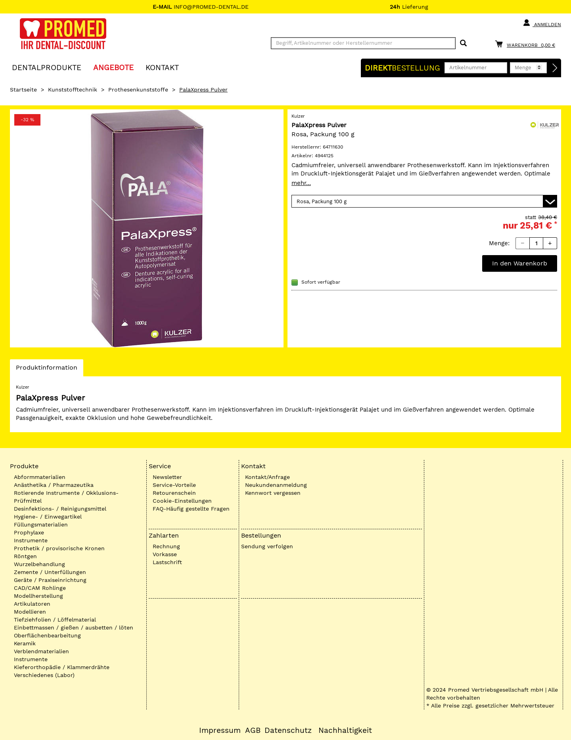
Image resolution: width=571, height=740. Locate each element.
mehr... (301, 183)
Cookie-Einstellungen (182, 501)
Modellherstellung (38, 596)
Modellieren (30, 611)
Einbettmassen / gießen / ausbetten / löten (73, 627)
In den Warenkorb (519, 263)
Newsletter (167, 477)
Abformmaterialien (39, 477)
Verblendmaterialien (41, 651)
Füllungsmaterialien (41, 524)
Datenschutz (288, 730)
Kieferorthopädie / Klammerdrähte (61, 667)
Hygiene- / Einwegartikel (48, 516)
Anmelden (542, 23)
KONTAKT (162, 67)
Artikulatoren (32, 604)
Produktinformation (46, 369)
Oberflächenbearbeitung (47, 635)
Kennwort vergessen (273, 493)
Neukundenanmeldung (276, 485)
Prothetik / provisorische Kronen (59, 548)
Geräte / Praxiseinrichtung (50, 580)
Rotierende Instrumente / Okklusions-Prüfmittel (66, 497)
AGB (253, 730)
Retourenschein (174, 493)
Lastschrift (167, 562)
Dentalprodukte (46, 67)
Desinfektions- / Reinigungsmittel (60, 508)
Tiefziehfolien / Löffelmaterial (55, 619)
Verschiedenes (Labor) (44, 675)
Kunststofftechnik (72, 89)
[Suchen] (463, 43)
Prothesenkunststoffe (138, 89)
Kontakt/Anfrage (267, 477)
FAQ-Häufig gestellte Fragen (191, 508)
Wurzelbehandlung (39, 564)
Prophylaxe (29, 532)
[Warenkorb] (527, 44)
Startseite (23, 89)
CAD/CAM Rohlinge (40, 588)
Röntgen (25, 556)
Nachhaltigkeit (345, 730)
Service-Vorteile (174, 485)
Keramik (25, 643)
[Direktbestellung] (555, 68)
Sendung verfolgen (267, 546)
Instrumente (31, 540)
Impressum (220, 730)
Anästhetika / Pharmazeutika (54, 485)
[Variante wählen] (424, 201)
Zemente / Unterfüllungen (50, 572)
